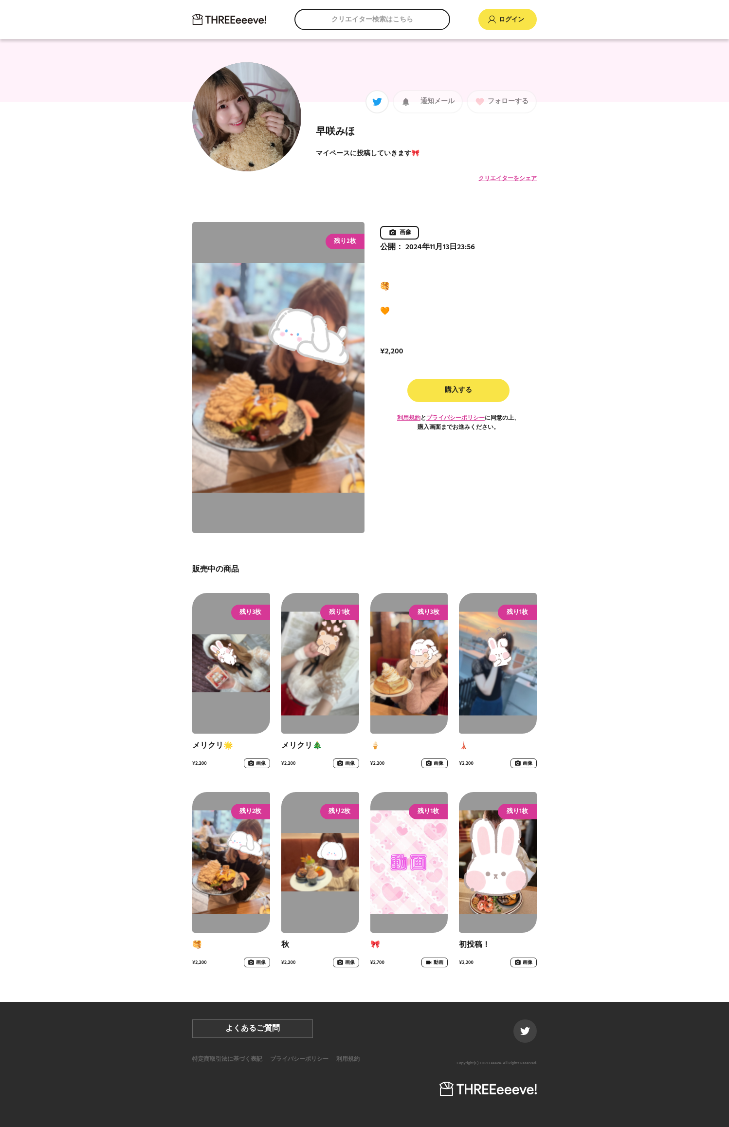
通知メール (437, 101)
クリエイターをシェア (507, 179)
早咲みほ (335, 132)
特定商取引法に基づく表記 (227, 1059)
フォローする (508, 101)
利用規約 (408, 418)
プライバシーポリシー (455, 418)
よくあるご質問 (252, 1028)
